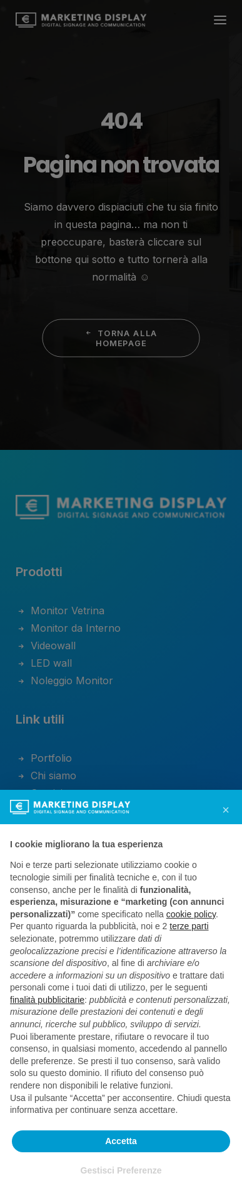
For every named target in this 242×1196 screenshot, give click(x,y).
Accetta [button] (121, 1141)
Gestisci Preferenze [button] (121, 1170)
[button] (226, 810)
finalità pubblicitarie (47, 1000)
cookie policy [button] (191, 914)
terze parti (188, 926)
